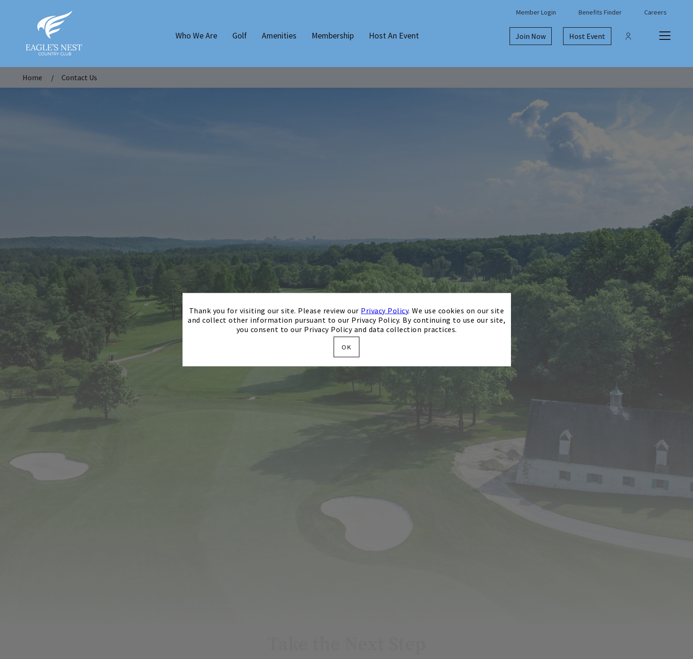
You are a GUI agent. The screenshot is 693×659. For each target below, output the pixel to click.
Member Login (536, 12)
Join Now (531, 36)
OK (346, 347)
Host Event (587, 36)
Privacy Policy (384, 310)
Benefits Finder (600, 12)
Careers (655, 12)
